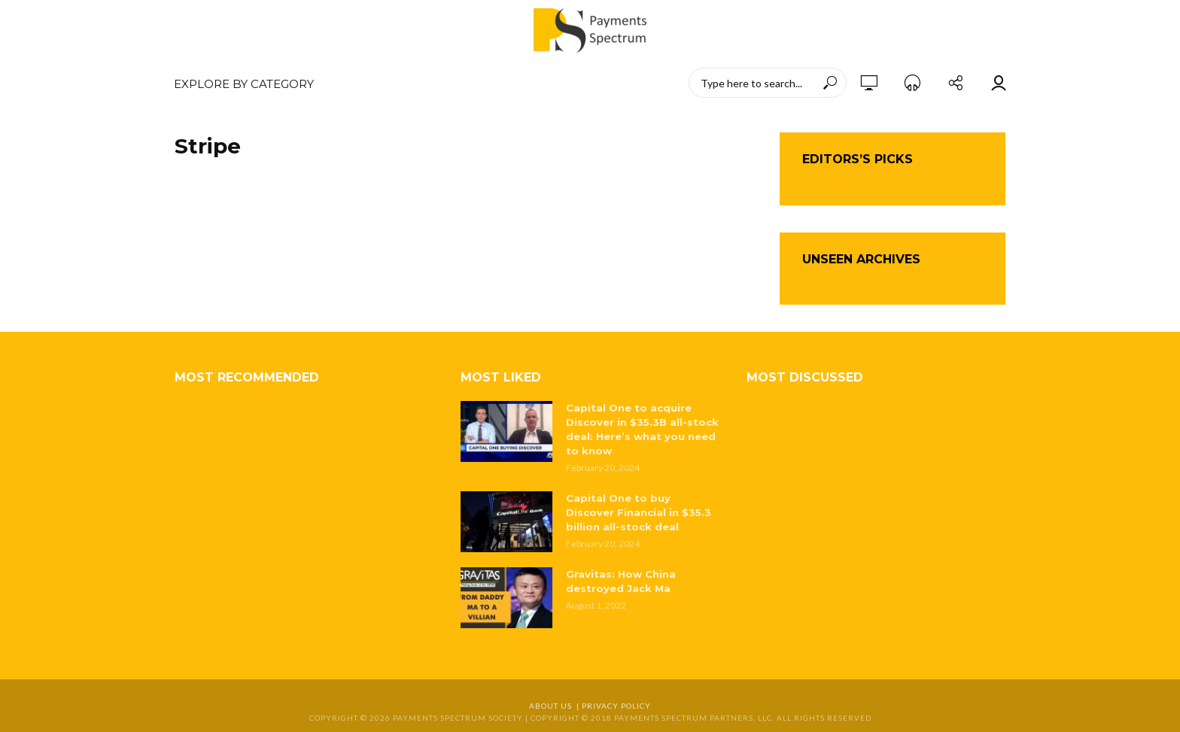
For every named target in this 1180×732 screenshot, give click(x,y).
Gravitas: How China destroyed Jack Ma (621, 581)
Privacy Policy (616, 705)
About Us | (555, 705)
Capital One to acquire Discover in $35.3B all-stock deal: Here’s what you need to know (642, 429)
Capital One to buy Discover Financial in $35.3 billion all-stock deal (638, 512)
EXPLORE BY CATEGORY (244, 84)
